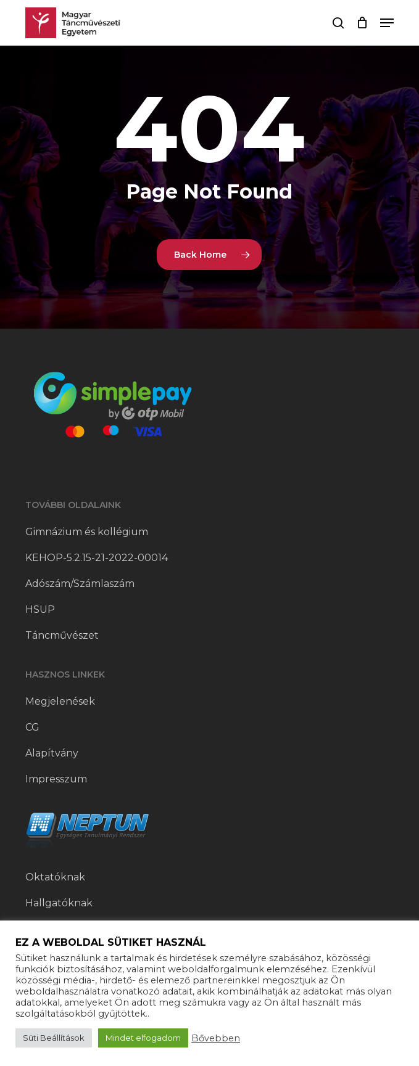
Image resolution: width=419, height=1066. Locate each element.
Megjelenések (60, 701)
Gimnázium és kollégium (86, 532)
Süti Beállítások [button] (54, 1038)
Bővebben (215, 1038)
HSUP (40, 609)
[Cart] (362, 22)
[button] (387, 23)
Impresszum (56, 779)
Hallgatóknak (59, 903)
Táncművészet (62, 635)
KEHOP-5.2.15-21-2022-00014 (96, 558)
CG (32, 727)
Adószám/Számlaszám (80, 583)
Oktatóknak (55, 877)
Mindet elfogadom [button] (143, 1038)
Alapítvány (51, 753)
